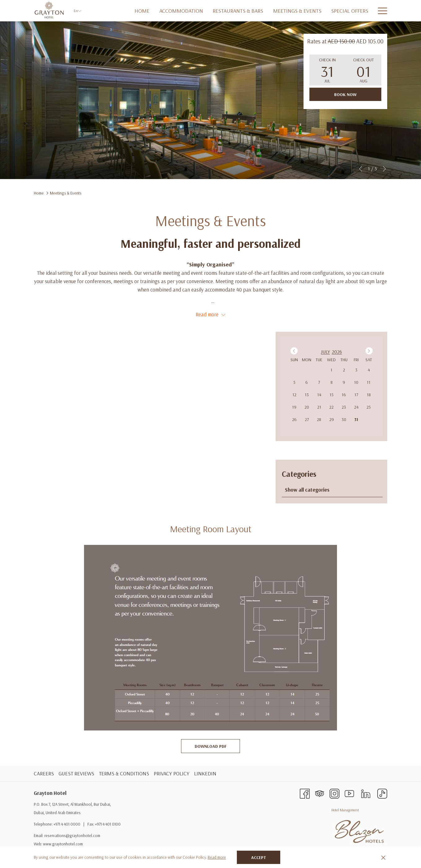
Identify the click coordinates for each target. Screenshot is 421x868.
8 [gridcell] (331, 382)
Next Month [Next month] (370, 350)
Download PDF (217, 746)
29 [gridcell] (331, 419)
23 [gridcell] (344, 407)
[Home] (124, 10)
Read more (217, 857)
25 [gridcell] (368, 407)
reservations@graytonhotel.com (72, 835)
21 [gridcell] (319, 407)
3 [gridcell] (356, 370)
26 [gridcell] (294, 419)
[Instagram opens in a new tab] (334, 793)
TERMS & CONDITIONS (124, 773)
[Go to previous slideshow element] (360, 169)
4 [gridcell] (369, 370)
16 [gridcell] (344, 394)
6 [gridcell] (306, 382)
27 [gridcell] (307, 419)
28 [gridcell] (319, 419)
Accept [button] (258, 857)
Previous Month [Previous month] (295, 350)
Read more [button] (210, 314)
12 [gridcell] (294, 394)
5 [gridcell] (294, 382)
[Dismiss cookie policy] (383, 857)
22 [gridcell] (331, 407)
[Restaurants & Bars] (220, 10)
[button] (327, 70)
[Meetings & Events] (279, 10)
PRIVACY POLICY (171, 773)
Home (39, 193)
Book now (345, 94)
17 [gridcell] (356, 394)
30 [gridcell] (344, 419)
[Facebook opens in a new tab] (305, 793)
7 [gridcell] (319, 382)
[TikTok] (382, 793)
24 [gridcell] (356, 407)
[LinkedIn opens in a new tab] (365, 793)
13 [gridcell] (307, 394)
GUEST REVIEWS (76, 773)
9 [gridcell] (344, 382)
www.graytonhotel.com (63, 843)
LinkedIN (205, 773)
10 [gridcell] (356, 382)
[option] (331, 351)
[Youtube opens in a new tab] (349, 793)
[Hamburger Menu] (380, 10)
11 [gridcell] (368, 382)
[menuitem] (44, 773)
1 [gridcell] (331, 370)
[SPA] (364, 10)
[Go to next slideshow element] (384, 169)
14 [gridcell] (319, 394)
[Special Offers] (331, 10)
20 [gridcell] (306, 407)
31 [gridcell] (356, 419)
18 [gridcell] (369, 394)
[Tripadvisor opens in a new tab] (320, 793)
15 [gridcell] (332, 394)
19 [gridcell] (294, 407)
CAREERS (44, 773)
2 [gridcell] (344, 370)
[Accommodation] (163, 10)
